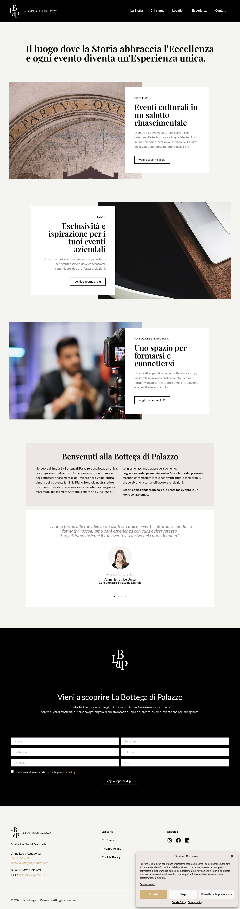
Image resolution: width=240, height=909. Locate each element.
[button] (232, 856)
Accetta (153, 894)
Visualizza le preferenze (216, 894)
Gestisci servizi (147, 884)
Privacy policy (195, 902)
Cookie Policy (179, 902)
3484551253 (20, 858)
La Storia (136, 10)
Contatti (220, 10)
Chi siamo (157, 10)
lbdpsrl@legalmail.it (31, 875)
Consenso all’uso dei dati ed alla (44, 772)
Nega (183, 894)
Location (178, 10)
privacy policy (66, 772)
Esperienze (200, 10)
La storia (107, 831)
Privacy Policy (111, 848)
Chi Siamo (108, 840)
